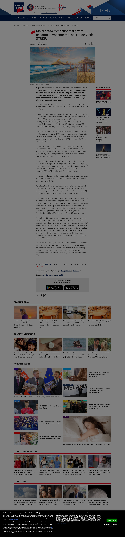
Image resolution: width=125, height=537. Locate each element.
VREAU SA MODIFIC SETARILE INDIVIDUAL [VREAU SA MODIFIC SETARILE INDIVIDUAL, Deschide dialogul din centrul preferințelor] (111, 525)
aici (52, 527)
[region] (62, 523)
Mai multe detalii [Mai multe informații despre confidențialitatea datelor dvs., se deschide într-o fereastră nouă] (14, 519)
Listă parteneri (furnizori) (61, 523)
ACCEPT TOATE (112, 520)
